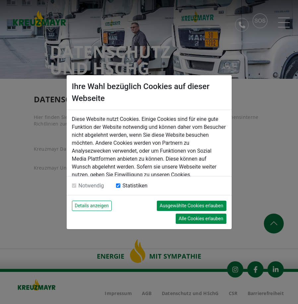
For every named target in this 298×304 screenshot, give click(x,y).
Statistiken (135, 185)
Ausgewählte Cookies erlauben (191, 205)
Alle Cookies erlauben (201, 218)
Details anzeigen (92, 205)
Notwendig (91, 185)
